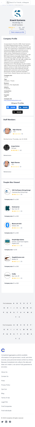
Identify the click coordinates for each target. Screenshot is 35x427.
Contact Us (4, 376)
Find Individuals (6, 410)
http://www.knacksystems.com (12, 100)
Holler (14, 274)
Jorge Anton (15, 146)
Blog (2, 393)
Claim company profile (17, 32)
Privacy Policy (5, 385)
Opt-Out (4, 389)
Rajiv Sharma (17, 129)
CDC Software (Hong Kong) (21, 190)
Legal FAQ (4, 402)
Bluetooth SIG (17, 223)
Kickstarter (16, 207)
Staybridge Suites (18, 239)
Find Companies (6, 406)
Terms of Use (5, 397)
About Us (4, 372)
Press (3, 380)
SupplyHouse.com (18, 257)
